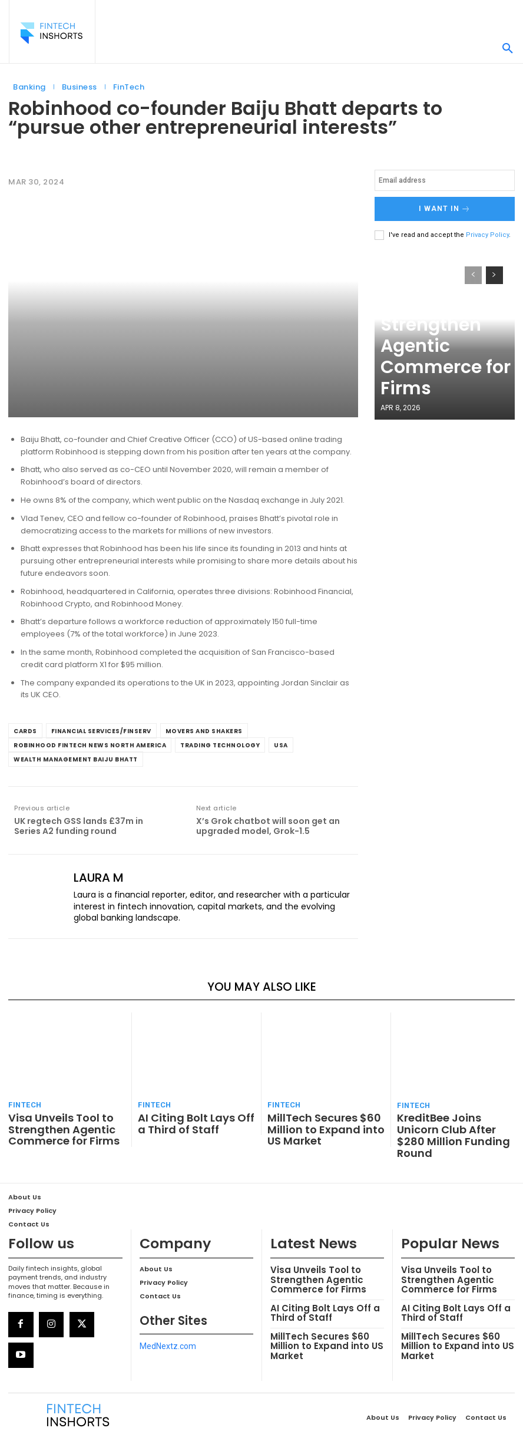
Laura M (99, 877)
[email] (445, 180)
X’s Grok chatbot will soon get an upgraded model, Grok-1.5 (268, 826)
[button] (508, 49)
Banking (29, 87)
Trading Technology (220, 745)
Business (79, 87)
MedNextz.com (168, 1318)
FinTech (129, 87)
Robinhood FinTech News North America (90, 745)
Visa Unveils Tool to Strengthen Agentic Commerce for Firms (430, 378)
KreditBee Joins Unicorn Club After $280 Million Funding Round (448, 1123)
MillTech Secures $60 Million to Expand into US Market (320, 1122)
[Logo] (51, 33)
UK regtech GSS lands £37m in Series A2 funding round (78, 826)
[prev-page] (473, 272)
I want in (444, 207)
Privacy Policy (487, 231)
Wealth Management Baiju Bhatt (76, 759)
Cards (25, 731)
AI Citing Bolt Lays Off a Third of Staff (188, 1117)
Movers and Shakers (204, 731)
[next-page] (494, 272)
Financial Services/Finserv (101, 731)
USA (281, 745)
